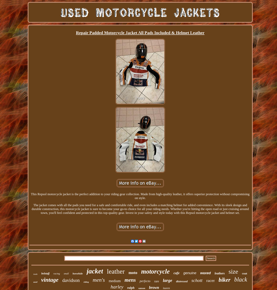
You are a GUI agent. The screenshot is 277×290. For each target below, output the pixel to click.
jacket (95, 271)
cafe (176, 273)
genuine (189, 273)
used (35, 282)
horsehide (78, 273)
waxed (205, 273)
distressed (182, 281)
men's (99, 280)
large (167, 280)
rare (156, 281)
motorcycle (155, 271)
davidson (71, 280)
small (66, 273)
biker (224, 280)
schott (196, 280)
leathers (220, 273)
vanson (141, 288)
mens (130, 280)
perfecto (145, 281)
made (35, 274)
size (233, 271)
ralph (130, 288)
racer (210, 280)
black (240, 279)
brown (154, 287)
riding (86, 282)
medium (115, 281)
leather (116, 271)
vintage (49, 280)
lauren (166, 288)
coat (244, 273)
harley (117, 287)
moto (132, 272)
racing (56, 273)
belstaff (45, 273)
